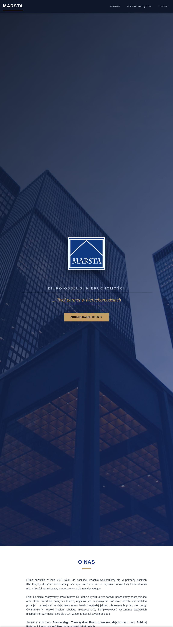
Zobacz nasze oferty (86, 317)
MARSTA (13, 5)
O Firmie (115, 6)
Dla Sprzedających (139, 6)
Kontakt (163, 6)
